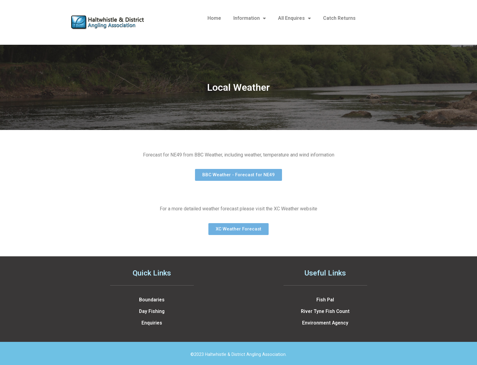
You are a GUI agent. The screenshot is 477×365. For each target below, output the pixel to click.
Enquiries (151, 323)
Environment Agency (325, 323)
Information (249, 18)
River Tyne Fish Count (325, 311)
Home (214, 18)
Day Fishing (152, 311)
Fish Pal (325, 300)
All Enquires (294, 18)
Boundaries (152, 300)
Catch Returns (339, 18)
